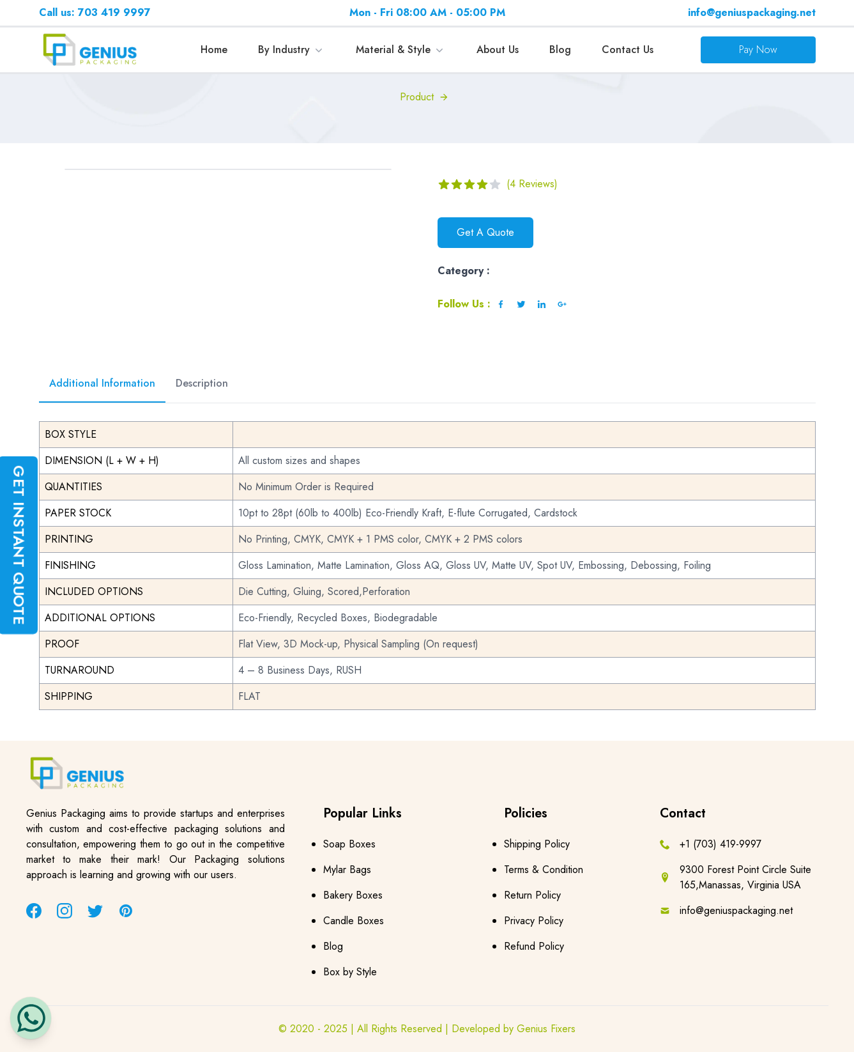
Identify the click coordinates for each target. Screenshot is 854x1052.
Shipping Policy (537, 844)
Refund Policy (534, 946)
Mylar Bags (347, 869)
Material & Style (401, 49)
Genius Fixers (546, 1028)
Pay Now (758, 49)
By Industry (291, 49)
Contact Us (627, 49)
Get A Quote (485, 232)
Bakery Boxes (353, 895)
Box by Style (350, 971)
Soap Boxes (349, 844)
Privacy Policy (533, 920)
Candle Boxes (353, 920)
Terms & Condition (543, 869)
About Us (498, 49)
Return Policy (532, 895)
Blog (560, 49)
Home (214, 49)
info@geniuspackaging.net (752, 12)
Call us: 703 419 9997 (95, 12)
